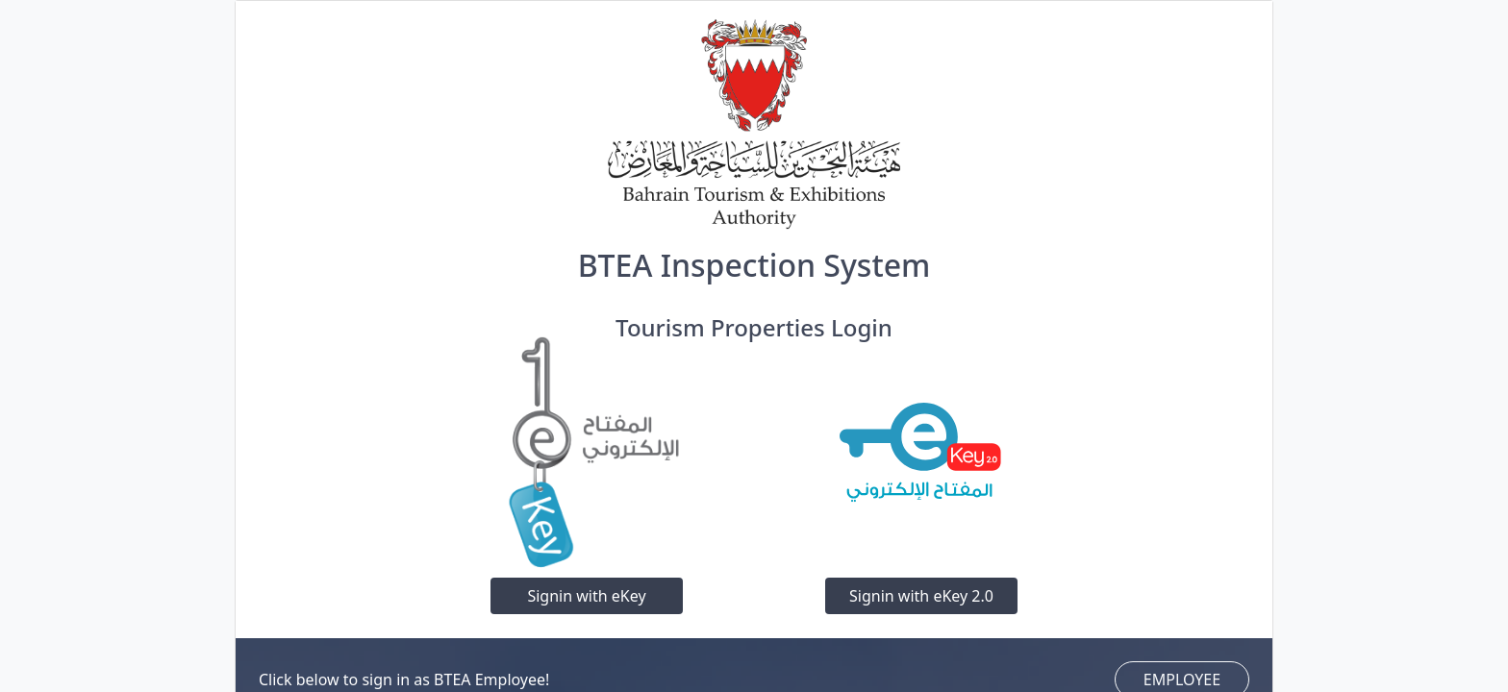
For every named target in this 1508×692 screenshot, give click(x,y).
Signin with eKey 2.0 (921, 595)
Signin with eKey (586, 595)
